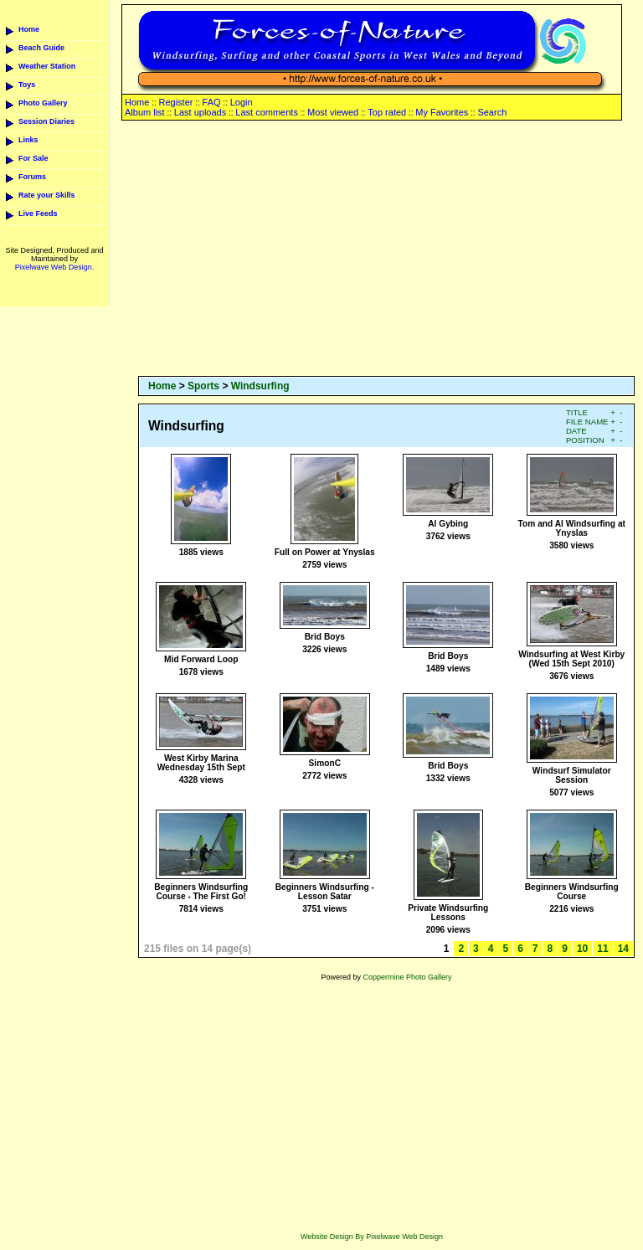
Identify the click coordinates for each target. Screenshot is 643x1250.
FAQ (212, 102)
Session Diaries (46, 121)
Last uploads (200, 112)
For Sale (33, 158)
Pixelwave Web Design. (54, 267)
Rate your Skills (46, 195)
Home (28, 29)
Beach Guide (41, 48)
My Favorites (441, 112)
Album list (145, 112)
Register (175, 102)
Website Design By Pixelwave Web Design (372, 1236)
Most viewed (332, 112)
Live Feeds (38, 213)
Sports (203, 386)
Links (28, 140)
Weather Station (46, 66)
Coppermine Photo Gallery (407, 977)
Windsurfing (260, 386)
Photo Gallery (43, 103)
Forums (32, 176)
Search (492, 112)
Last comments (266, 112)
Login (241, 102)
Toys (26, 84)
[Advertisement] (386, 249)
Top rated (387, 112)
